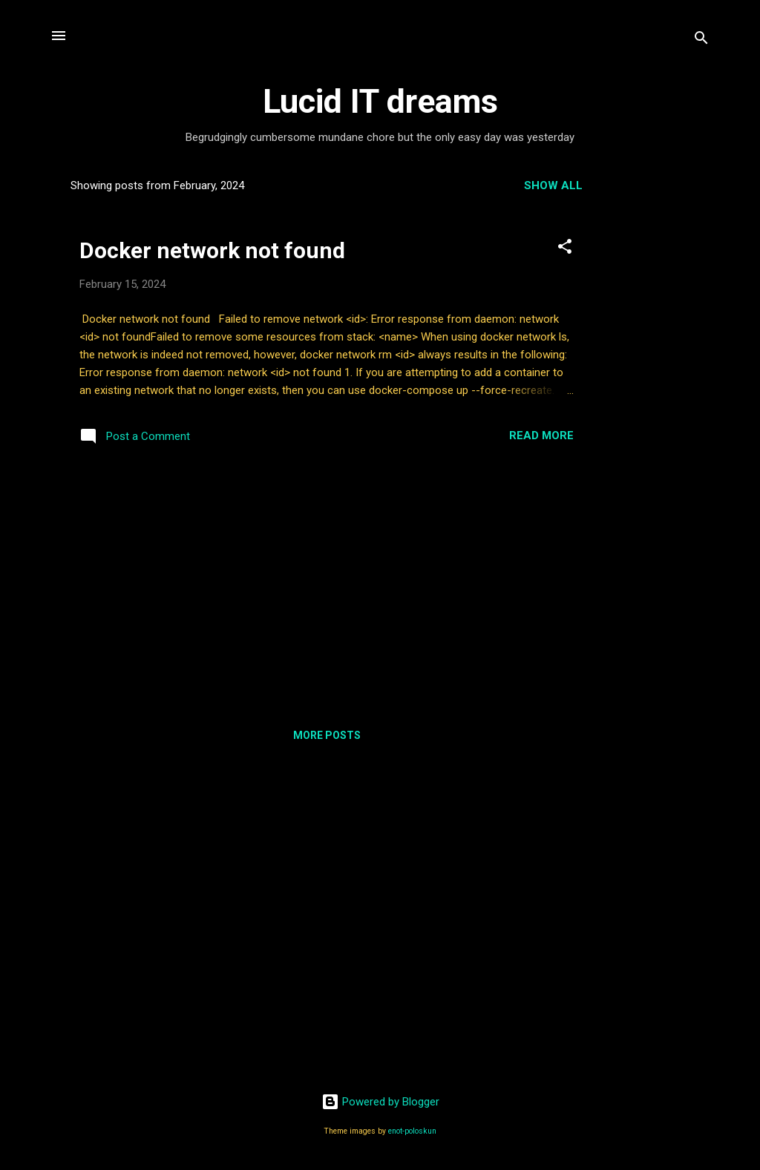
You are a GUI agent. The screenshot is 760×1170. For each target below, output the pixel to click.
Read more (541, 435)
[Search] (701, 40)
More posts (327, 735)
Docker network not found (212, 250)
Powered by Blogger (380, 1101)
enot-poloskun (412, 1131)
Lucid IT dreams (380, 101)
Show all (553, 185)
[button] (565, 248)
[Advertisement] (662, 390)
